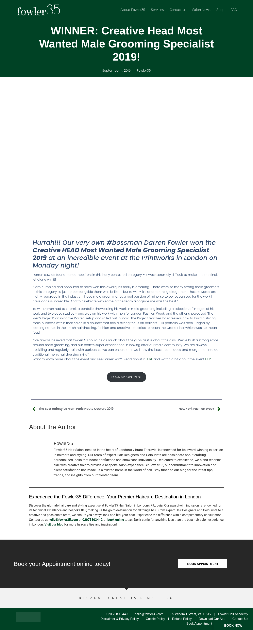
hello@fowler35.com (63, 520)
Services (157, 10)
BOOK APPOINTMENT (126, 377)
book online (115, 520)
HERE (149, 359)
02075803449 (92, 520)
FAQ (233, 10)
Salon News (201, 10)
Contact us (178, 10)
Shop (220, 10)
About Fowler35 (133, 10)
